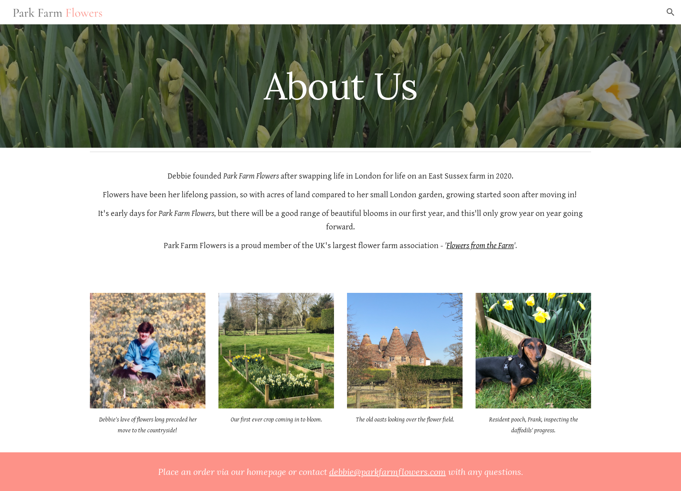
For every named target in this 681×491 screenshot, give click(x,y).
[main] (340, 86)
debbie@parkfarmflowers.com (387, 471)
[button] (670, 12)
